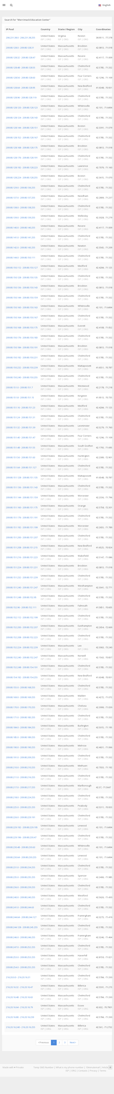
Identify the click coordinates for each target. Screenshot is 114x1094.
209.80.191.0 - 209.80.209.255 (20, 757)
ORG (73, 1070)
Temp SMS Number (43, 1067)
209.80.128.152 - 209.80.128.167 (22, 137)
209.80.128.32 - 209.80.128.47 (20, 57)
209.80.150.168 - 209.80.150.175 (22, 327)
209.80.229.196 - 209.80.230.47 (21, 837)
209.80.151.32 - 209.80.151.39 (20, 427)
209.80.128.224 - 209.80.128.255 (22, 177)
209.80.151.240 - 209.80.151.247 (22, 587)
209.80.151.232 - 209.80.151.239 (22, 577)
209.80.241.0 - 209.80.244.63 (20, 907)
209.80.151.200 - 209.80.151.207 (22, 537)
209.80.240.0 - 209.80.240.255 (20, 897)
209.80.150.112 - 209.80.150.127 (22, 267)
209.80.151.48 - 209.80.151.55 (20, 447)
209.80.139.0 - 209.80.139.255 (20, 217)
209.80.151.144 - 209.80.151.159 (22, 497)
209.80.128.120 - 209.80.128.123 (22, 107)
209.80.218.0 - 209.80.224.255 (20, 797)
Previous (43, 1042)
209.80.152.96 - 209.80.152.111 (21, 607)
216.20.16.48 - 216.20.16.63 (19, 997)
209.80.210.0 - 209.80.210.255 (20, 767)
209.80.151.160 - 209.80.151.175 (22, 507)
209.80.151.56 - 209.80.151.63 (20, 457)
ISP (67, 1070)
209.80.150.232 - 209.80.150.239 (22, 367)
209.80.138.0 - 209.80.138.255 (20, 207)
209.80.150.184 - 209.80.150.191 (22, 347)
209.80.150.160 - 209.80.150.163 (22, 307)
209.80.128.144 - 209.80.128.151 (22, 127)
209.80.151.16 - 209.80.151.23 (20, 407)
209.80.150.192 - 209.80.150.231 (22, 357)
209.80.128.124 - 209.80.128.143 (22, 117)
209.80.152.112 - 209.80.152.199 (22, 617)
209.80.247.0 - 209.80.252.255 (20, 947)
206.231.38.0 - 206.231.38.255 (20, 37)
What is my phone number (70, 1067)
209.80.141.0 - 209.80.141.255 (20, 237)
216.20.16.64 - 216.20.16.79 (19, 1007)
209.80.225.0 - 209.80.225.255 (20, 807)
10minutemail (93, 1067)
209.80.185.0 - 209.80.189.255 (20, 737)
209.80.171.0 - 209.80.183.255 (20, 717)
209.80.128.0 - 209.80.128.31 (20, 47)
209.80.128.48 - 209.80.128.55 (20, 67)
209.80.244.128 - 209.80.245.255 (22, 927)
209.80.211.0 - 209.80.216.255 (20, 777)
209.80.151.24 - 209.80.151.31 (20, 417)
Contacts (82, 1070)
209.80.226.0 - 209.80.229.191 (20, 817)
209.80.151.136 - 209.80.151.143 (22, 487)
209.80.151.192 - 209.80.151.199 (22, 527)
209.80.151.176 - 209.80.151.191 (22, 517)
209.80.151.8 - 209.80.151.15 (20, 397)
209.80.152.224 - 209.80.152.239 (22, 647)
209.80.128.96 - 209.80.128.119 (21, 97)
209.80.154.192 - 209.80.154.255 (22, 677)
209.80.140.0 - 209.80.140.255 (20, 227)
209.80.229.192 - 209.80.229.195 (22, 827)
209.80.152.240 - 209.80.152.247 (22, 657)
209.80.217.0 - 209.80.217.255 (20, 787)
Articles (106, 1067)
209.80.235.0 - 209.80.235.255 (20, 877)
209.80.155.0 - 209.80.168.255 (20, 687)
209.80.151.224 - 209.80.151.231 (22, 567)
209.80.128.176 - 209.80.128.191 (22, 157)
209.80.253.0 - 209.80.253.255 (20, 957)
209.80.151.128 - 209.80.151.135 (22, 477)
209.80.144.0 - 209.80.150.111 (20, 257)
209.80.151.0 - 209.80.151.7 (19, 387)
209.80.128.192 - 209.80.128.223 (22, 167)
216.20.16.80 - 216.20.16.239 (20, 1017)
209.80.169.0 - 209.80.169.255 (20, 697)
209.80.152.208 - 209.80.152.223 (22, 637)
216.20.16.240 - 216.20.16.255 (20, 1027)
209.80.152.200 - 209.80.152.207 (22, 627)
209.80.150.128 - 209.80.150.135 (22, 277)
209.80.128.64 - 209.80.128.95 (20, 87)
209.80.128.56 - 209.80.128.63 (20, 77)
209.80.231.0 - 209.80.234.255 (20, 867)
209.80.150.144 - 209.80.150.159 (22, 297)
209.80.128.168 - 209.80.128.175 (22, 147)
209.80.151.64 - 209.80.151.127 (21, 467)
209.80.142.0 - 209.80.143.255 (20, 247)
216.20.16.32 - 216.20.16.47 (19, 987)
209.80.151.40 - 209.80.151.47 (20, 437)
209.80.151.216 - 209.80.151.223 (22, 557)
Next (73, 1042)
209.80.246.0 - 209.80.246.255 (20, 937)
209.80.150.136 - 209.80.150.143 (22, 287)
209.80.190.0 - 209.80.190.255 (20, 747)
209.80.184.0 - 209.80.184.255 (20, 727)
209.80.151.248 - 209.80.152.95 (21, 597)
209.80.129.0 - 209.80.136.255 (20, 187)
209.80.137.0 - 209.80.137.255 (20, 197)
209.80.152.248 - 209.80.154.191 (22, 667)
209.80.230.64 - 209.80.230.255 (21, 857)
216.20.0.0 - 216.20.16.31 (18, 977)
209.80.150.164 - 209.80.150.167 (22, 317)
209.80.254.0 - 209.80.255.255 (20, 967)
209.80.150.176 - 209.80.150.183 (22, 337)
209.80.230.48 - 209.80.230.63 (20, 847)
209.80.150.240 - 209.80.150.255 (22, 377)
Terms (103, 1070)
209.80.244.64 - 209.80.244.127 (21, 917)
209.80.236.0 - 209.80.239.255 (20, 887)
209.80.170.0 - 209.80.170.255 (20, 707)
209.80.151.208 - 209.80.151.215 (22, 547)
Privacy (93, 1070)
